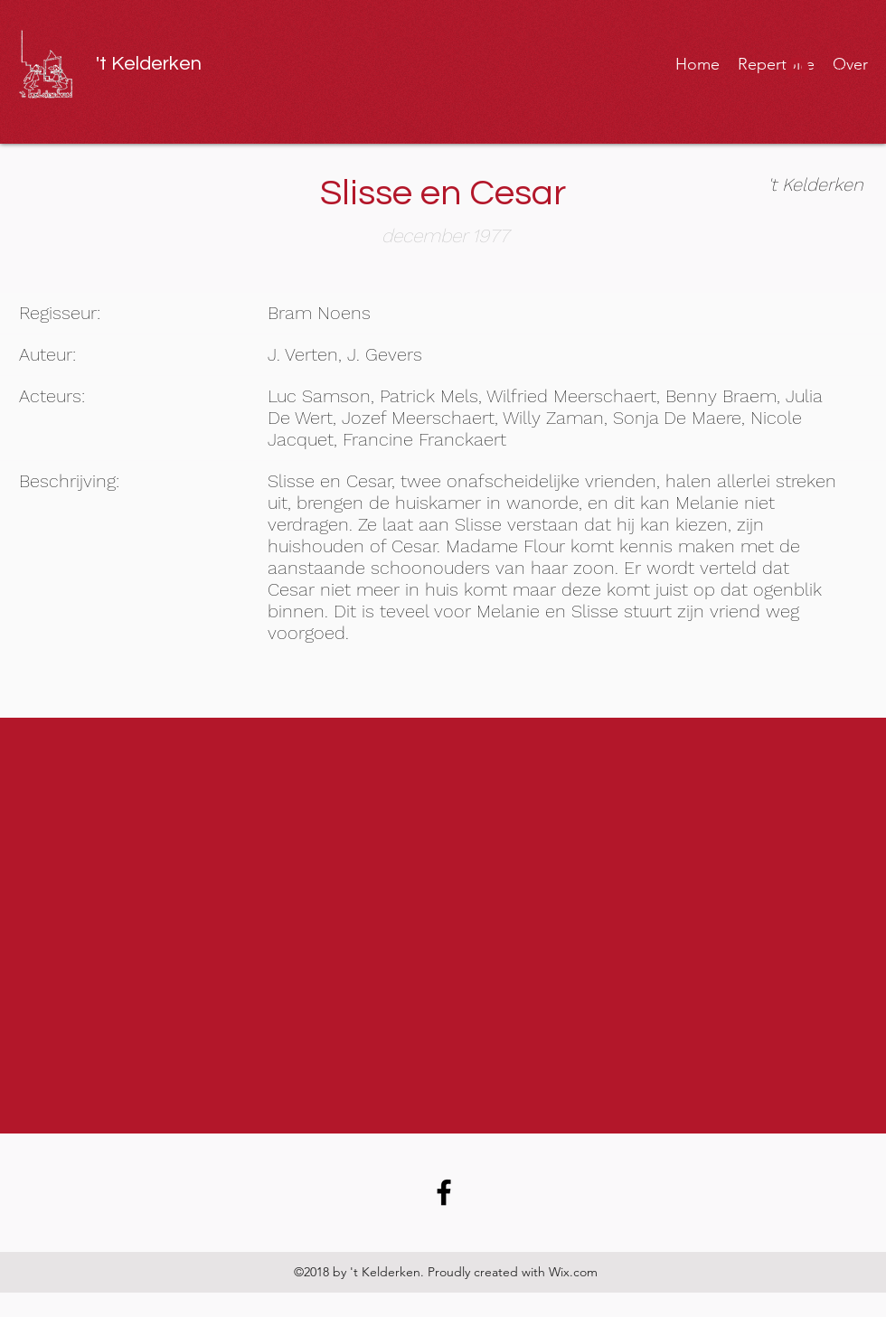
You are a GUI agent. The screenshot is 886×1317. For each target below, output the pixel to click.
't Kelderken (149, 63)
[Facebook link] (444, 1192)
